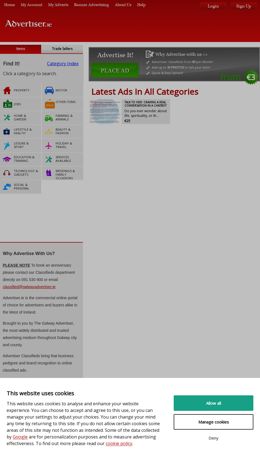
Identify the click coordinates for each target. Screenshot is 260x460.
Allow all (213, 403)
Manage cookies (213, 422)
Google (20, 437)
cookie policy (119, 443)
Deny (214, 438)
